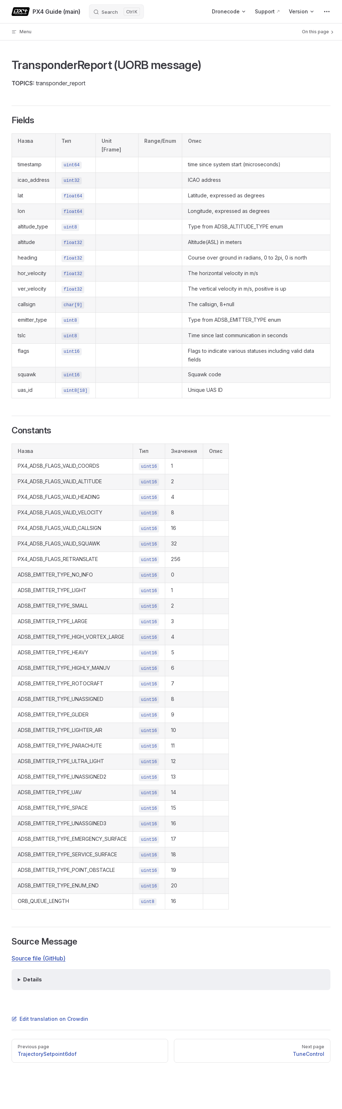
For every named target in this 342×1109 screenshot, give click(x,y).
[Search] (116, 11)
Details (32, 979)
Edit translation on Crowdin (50, 1019)
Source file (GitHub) (38, 958)
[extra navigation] (327, 11)
